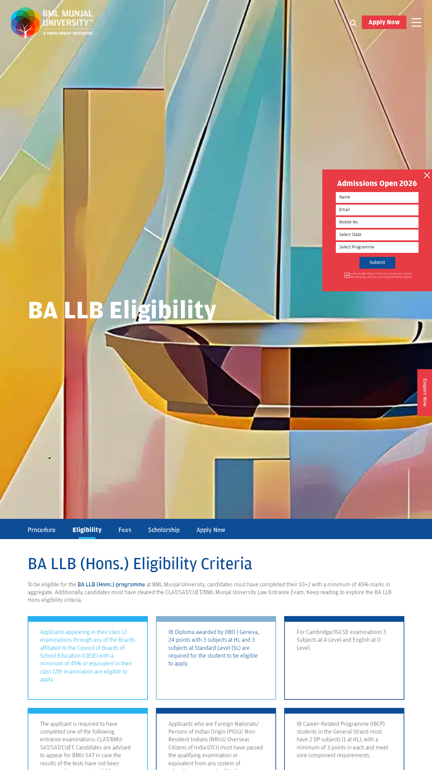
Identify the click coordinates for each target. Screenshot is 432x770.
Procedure (42, 530)
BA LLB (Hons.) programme (111, 584)
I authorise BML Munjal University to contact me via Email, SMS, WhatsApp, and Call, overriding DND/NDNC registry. (381, 275)
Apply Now (384, 22)
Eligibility (87, 530)
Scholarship (164, 530)
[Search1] (353, 22)
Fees (124, 530)
